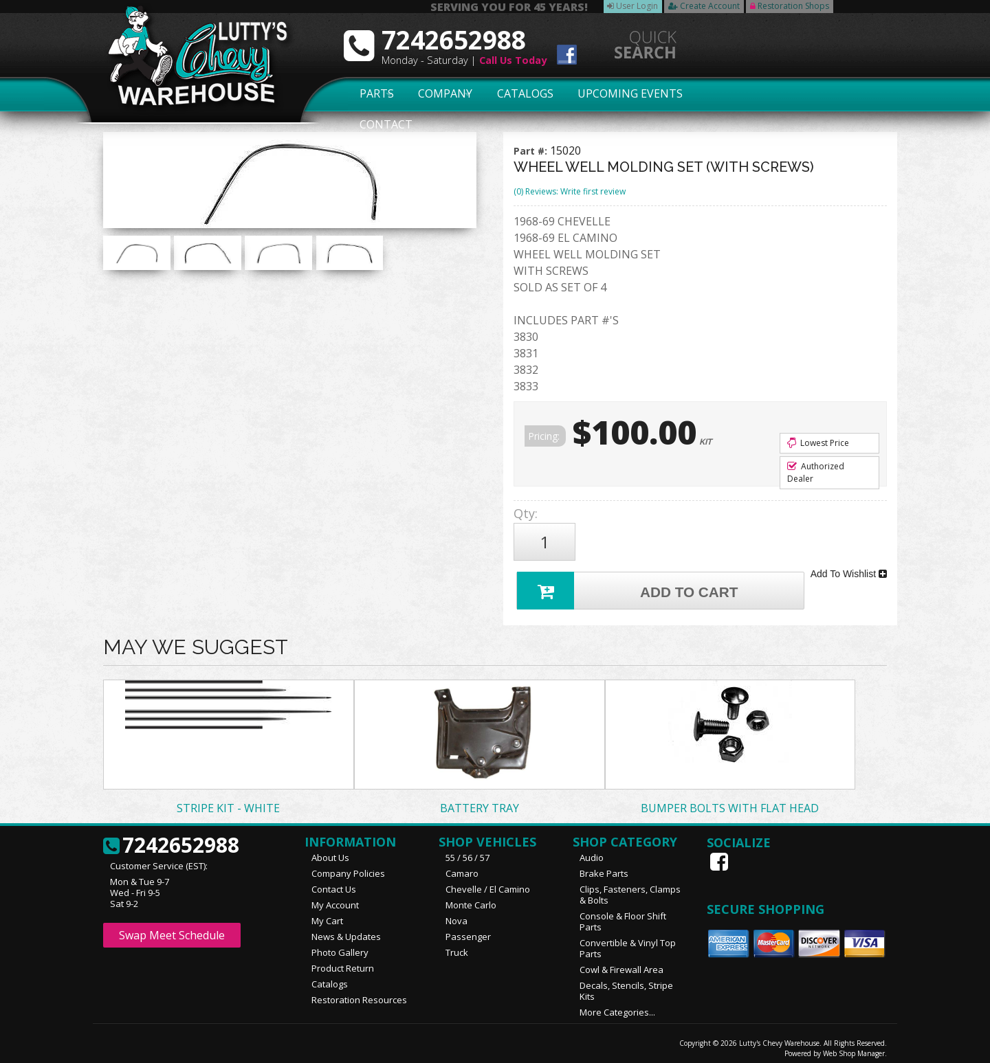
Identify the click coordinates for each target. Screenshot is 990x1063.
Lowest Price (818, 443)
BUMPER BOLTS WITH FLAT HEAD (730, 801)
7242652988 (171, 839)
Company (441, 94)
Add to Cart (629, 583)
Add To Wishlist (849, 569)
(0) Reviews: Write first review (570, 191)
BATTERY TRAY (479, 801)
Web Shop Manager (854, 1047)
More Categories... (617, 1005)
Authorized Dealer (815, 472)
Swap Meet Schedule (172, 929)
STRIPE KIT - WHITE (228, 801)
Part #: (532, 150)
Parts (369, 94)
